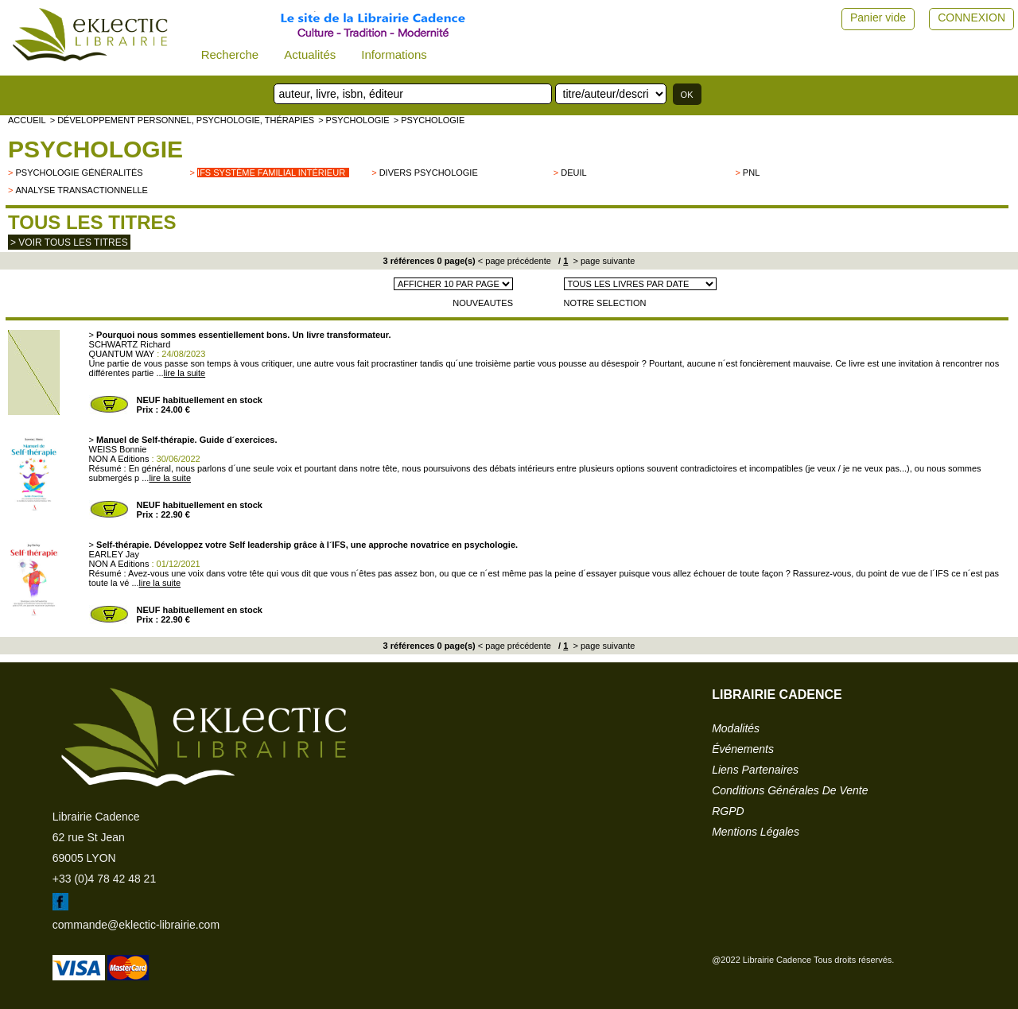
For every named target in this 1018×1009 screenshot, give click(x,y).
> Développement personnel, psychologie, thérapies (182, 120)
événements (743, 749)
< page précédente (514, 261)
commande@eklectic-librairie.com (136, 924)
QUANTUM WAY (122, 354)
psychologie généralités (78, 172)
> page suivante (602, 261)
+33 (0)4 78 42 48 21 (104, 878)
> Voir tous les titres (69, 242)
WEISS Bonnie (118, 449)
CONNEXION (971, 17)
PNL (751, 172)
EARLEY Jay (114, 554)
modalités (736, 728)
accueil (27, 120)
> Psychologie (354, 120)
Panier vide (878, 17)
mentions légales (755, 831)
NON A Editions (119, 459)
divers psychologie (428, 172)
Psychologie (95, 149)
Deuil (573, 172)
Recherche (230, 54)
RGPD (728, 811)
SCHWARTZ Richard (130, 344)
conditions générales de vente (790, 790)
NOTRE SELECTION (605, 303)
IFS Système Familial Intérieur (271, 172)
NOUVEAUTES (483, 303)
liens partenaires (755, 769)
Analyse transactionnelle (81, 190)
